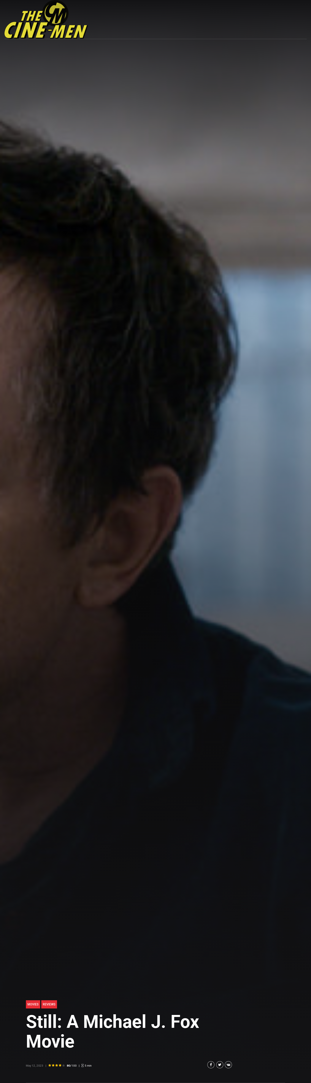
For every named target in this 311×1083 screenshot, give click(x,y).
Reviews (49, 1004)
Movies (33, 1004)
